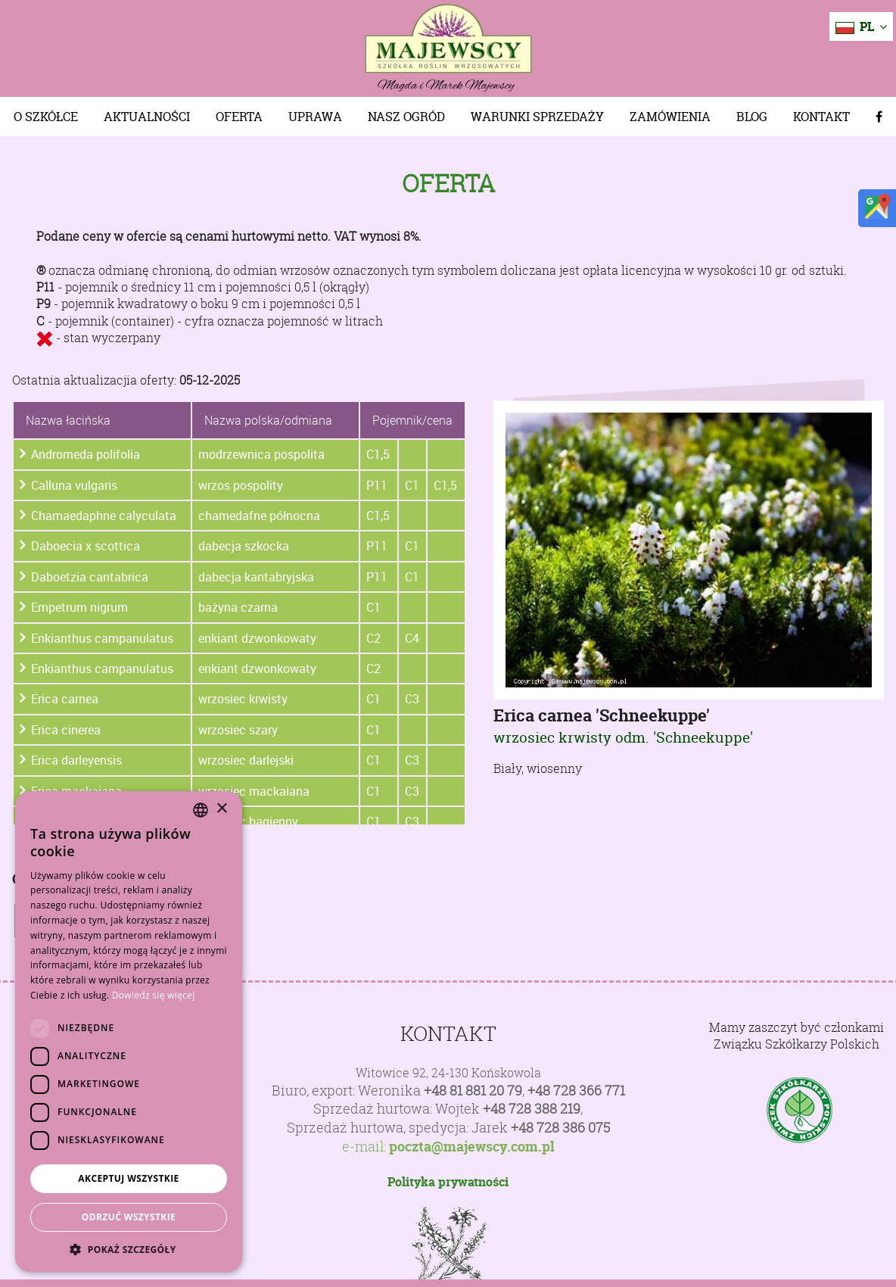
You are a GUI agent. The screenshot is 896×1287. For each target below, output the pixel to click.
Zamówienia (670, 116)
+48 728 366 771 (576, 1090)
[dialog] (128, 1031)
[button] (128, 1249)
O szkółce (46, 116)
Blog (751, 116)
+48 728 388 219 (531, 1108)
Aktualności (147, 116)
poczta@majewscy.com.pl (472, 1147)
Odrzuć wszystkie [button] (129, 1217)
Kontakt (821, 116)
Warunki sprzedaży (537, 116)
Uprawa (315, 116)
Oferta (239, 116)
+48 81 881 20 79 (473, 1090)
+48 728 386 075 (560, 1127)
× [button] (221, 809)
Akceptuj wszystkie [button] (128, 1178)
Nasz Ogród (406, 116)
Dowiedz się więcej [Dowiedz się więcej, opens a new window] (153, 995)
